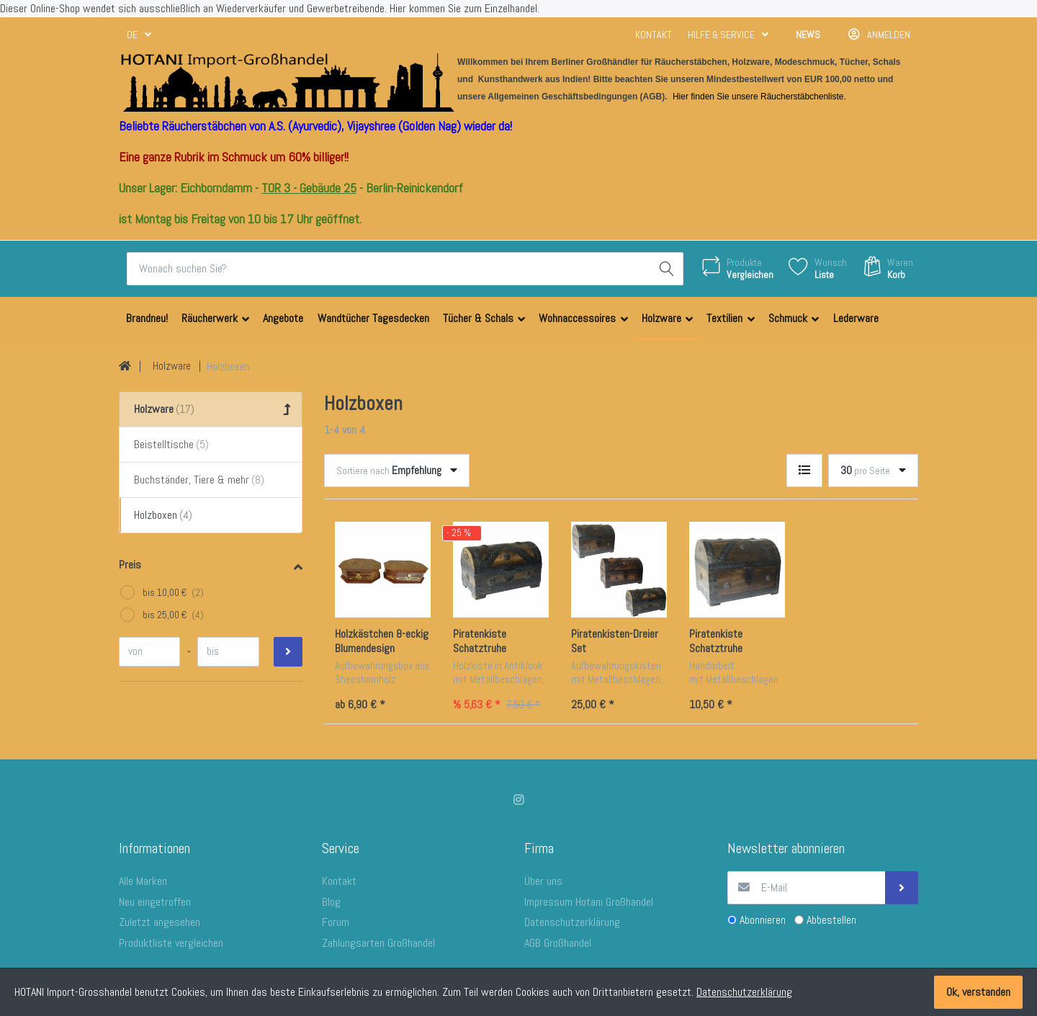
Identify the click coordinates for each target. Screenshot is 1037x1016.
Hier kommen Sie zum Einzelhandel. (464, 8)
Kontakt (653, 34)
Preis (130, 564)
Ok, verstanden (978, 991)
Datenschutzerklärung (744, 991)
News (808, 34)
